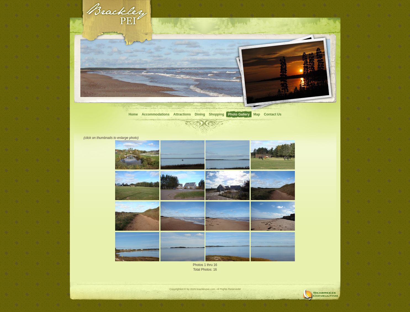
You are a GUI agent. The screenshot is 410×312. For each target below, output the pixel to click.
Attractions (182, 114)
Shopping (216, 114)
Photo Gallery (239, 114)
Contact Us (272, 114)
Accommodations (156, 114)
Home (133, 114)
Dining (200, 114)
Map (256, 114)
